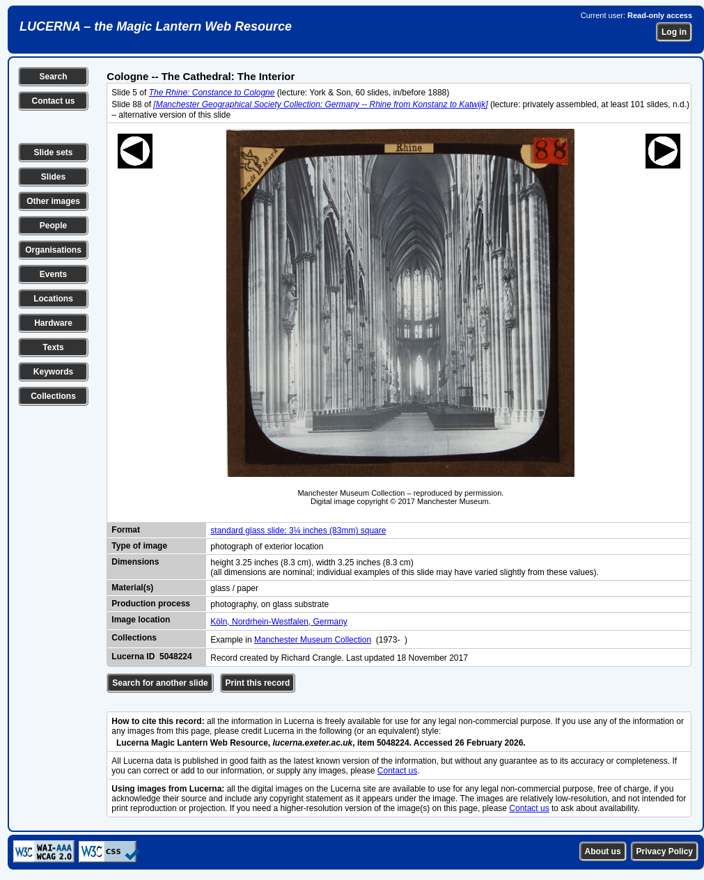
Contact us (53, 101)
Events (53, 274)
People (53, 225)
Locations (53, 299)
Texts (52, 347)
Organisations (53, 250)
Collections (53, 396)
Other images (53, 201)
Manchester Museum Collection (312, 640)
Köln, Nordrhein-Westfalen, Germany (278, 622)
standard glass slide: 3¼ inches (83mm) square (298, 530)
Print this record (258, 683)
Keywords (53, 372)
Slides (53, 177)
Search (53, 76)
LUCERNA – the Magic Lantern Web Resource (155, 26)
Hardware (53, 323)
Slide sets (52, 152)
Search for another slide (160, 683)
